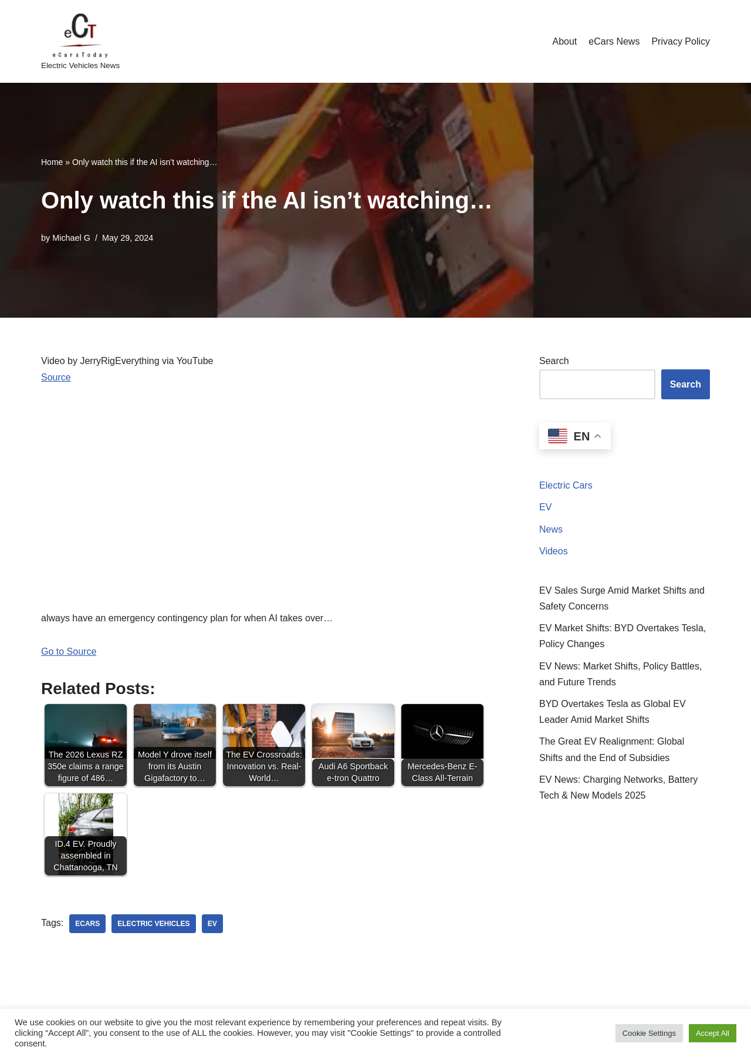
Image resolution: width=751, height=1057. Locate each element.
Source (56, 377)
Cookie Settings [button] (649, 1033)
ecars (87, 924)
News (551, 529)
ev (212, 924)
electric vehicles (153, 924)
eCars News (614, 41)
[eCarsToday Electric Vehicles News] (80, 41)
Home (52, 162)
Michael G (71, 238)
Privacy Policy (680, 41)
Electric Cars (566, 485)
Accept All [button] (712, 1033)
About (564, 41)
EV (545, 507)
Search (554, 361)
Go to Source (68, 652)
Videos (553, 551)
